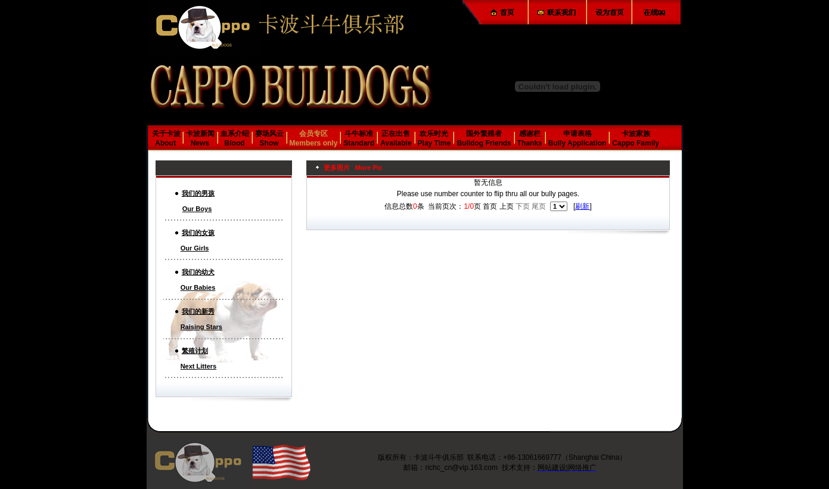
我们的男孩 (198, 193)
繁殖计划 (195, 350)
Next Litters (199, 366)
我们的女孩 (198, 232)
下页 (523, 206)
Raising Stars (201, 326)
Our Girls (195, 248)
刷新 (582, 206)
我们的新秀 (198, 311)
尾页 (539, 206)
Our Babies (198, 287)
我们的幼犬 (198, 272)
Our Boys (197, 208)
